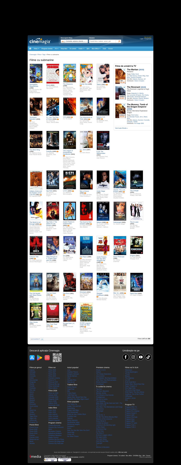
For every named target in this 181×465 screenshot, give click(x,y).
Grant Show (69, 257)
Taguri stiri (33, 418)
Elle (68, 391)
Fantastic (130, 121)
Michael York (100, 267)
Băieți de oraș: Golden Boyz (76, 414)
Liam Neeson (101, 158)
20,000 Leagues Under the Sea (85, 324)
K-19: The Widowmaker (101, 152)
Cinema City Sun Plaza (56, 439)
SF (145, 79)
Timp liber (64, 48)
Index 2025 (52, 412)
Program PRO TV (131, 407)
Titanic (99, 84)
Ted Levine (49, 88)
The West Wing (35, 150)
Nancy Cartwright (67, 90)
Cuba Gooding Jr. (85, 196)
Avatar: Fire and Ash (74, 406)
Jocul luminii (100, 376)
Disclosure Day (101, 429)
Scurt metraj (34, 406)
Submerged (117, 222)
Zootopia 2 (70, 426)
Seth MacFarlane (86, 89)
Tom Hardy (145, 95)
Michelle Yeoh (103, 120)
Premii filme (34, 425)
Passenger (99, 411)
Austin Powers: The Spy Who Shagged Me (102, 258)
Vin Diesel (69, 119)
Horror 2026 (52, 401)
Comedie (146, 120)
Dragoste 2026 (53, 399)
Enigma (132, 256)
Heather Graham (102, 268)
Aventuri (140, 79)
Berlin (31, 441)
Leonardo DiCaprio (135, 95)
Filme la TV (52, 380)
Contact (58, 457)
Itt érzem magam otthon (104, 435)
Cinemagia (33, 54)
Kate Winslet (101, 88)
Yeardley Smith (67, 95)
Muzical (32, 400)
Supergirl (99, 443)
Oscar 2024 (33, 433)
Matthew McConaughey (67, 193)
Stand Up (33, 410)
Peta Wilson (67, 158)
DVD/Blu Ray (137, 455)
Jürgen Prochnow (66, 297)
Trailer (81, 85)
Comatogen (100, 384)
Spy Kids (49, 191)
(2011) (86, 119)
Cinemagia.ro (40, 41)
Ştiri (88, 48)
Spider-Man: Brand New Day (76, 397)
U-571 (65, 191)
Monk (48, 85)
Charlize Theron (72, 372)
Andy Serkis (83, 122)
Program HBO (129, 421)
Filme (39, 54)
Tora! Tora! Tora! (51, 324)
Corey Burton (117, 196)
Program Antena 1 (131, 409)
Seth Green (85, 87)
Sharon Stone (101, 225)
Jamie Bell (85, 121)
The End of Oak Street (132, 390)
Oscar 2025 (33, 431)
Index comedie (53, 416)
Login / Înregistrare (145, 38)
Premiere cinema (54, 378)
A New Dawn (71, 393)
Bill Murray (35, 298)
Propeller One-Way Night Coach (78, 399)
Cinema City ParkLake (55, 443)
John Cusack (117, 296)
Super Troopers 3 (131, 386)
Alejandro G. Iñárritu (137, 93)
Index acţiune (52, 414)
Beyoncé (70, 233)
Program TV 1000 (131, 423)
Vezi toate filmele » (121, 128)
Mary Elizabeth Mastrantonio (86, 260)
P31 (126, 400)
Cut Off (127, 380)
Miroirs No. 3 (100, 415)
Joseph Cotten (53, 327)
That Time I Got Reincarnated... (106, 380)
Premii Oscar (34, 427)
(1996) (54, 260)
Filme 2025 (52, 376)
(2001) (55, 191)
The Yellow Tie (72, 404)
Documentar (34, 380)
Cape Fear (70, 389)
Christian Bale (34, 125)
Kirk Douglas (84, 330)
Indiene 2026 (52, 403)
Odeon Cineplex (139, 81)
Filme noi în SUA (131, 367)
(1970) (48, 326)
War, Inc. (116, 293)
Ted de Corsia (86, 328)
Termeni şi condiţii (49, 457)
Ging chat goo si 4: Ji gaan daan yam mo (51, 258)
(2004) (32, 297)
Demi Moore (86, 152)
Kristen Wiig (141, 76)
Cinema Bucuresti (54, 425)
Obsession (128, 370)
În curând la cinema (103, 387)
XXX (64, 117)
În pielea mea (71, 416)
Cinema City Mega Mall (56, 441)
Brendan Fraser (134, 117)
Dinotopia (83, 292)
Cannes (32, 435)
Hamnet (70, 418)
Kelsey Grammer (116, 260)
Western (146, 98)
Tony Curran (67, 163)
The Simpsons (68, 84)
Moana (127, 376)
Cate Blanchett (34, 300)
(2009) (38, 119)
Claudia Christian (118, 198)
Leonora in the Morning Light (105, 425)
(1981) (37, 194)
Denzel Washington (35, 261)
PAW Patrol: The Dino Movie (134, 392)
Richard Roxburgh (68, 160)
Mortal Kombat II (101, 382)
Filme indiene (52, 388)
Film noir (32, 390)
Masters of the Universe (104, 419)
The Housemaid (72, 412)
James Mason (84, 331)
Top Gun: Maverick (102, 391)
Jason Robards (51, 329)
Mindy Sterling (67, 228)
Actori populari (53, 418)
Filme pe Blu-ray (53, 384)
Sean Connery (70, 157)
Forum (110, 48)
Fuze (98, 413)
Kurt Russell (69, 326)
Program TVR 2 (130, 427)
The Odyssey (129, 378)
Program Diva (129, 419)
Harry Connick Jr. (51, 299)
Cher (69, 378)
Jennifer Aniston (51, 298)
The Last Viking (101, 439)
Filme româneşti (53, 386)
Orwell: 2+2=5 (101, 370)
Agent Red (133, 293)
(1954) (82, 326)
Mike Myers (100, 265)
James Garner (117, 195)
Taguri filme (33, 416)
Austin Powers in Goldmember (68, 223)
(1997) (103, 84)
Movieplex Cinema (54, 431)
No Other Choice (72, 436)
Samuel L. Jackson (102, 227)
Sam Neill (138, 195)
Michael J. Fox (120, 193)
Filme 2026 (52, 374)
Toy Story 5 (100, 433)
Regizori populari (54, 420)
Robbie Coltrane (35, 230)
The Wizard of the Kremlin (105, 395)
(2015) (141, 70)
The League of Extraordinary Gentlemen (68, 152)
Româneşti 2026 (53, 405)
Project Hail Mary (73, 410)
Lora (68, 370)
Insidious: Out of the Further (134, 394)
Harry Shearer (67, 88)
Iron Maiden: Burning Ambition (106, 378)
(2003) (73, 154)
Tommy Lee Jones (102, 196)
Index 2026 (52, 410)
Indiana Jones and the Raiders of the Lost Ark (36, 193)
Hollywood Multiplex (55, 433)
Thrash (127, 374)
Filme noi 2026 (53, 393)
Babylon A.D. (101, 117)
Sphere (99, 222)
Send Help (70, 432)
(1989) (65, 85)
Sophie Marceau (35, 227)
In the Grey (100, 431)
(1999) (32, 88)
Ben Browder (103, 298)
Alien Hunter (34, 322)
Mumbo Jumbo (101, 393)
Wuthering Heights (73, 424)
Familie (32, 386)
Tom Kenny (35, 89)
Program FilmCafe (131, 417)
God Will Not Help (102, 441)
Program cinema (47, 48)
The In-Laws (134, 222)
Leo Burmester (83, 264)
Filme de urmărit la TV (125, 66)
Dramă (141, 98)
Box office (129, 455)
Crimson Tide (34, 257)
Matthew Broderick (50, 153)
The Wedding (100, 401)
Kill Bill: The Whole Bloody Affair (107, 417)
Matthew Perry (36, 153)
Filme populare (73, 402)
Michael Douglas (133, 225)
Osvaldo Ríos (71, 380)
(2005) (132, 192)
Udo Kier (65, 259)
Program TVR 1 (130, 425)
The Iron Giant (51, 293)
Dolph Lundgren (137, 295)
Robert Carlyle (34, 231)
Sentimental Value (73, 422)
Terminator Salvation (33, 118)
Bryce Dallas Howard (33, 127)
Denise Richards (35, 228)
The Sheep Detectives (103, 374)
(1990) (88, 224)
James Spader (36, 325)
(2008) (129, 109)
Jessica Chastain (136, 77)
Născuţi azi (71, 382)
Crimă (32, 378)
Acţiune (135, 79)
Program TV (34, 422)
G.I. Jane (83, 150)
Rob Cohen (134, 115)
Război (32, 402)
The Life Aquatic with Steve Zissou (35, 294)
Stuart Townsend (69, 163)
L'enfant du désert (102, 423)
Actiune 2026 (52, 395)
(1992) (99, 193)
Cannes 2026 (34, 437)
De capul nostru (101, 437)
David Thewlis (83, 295)
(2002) (52, 85)
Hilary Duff (122, 297)
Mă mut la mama (101, 399)
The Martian (132, 69)
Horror (32, 392)
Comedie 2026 (53, 397)
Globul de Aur (34, 439)
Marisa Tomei (120, 294)
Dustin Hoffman (104, 224)
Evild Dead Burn (130, 382)
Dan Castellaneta (68, 92)
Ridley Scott (135, 74)
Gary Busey (100, 197)
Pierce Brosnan (36, 225)
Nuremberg (71, 408)
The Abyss (83, 257)
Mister (32, 396)
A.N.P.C (81, 457)
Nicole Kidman (72, 376)
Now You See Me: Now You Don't (78, 430)
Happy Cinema (53, 437)
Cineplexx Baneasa (54, 435)
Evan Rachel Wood (35, 154)
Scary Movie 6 (101, 421)
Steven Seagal (103, 194)
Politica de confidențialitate (70, 457)
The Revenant (133, 87)
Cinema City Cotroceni (55, 427)
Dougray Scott (134, 259)
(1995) (32, 258)
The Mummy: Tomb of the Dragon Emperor (137, 105)
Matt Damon (133, 76)
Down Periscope (118, 257)
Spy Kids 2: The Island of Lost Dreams (51, 223)
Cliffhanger (128, 396)
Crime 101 (70, 434)
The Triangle (134, 191)
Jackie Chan (53, 262)
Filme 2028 (52, 370)
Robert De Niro (87, 194)
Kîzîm (69, 428)
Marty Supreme (72, 420)
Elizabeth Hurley (102, 270)
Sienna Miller (55, 122)
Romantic (33, 404)
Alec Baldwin (84, 227)
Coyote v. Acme (130, 398)
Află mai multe (122, 452)
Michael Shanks (101, 299)
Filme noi (52, 367)
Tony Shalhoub (53, 87)
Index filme (52, 408)
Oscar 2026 (33, 429)
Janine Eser (33, 327)
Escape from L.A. (69, 323)
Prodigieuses (100, 397)
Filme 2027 (52, 372)
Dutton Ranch (71, 387)
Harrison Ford (103, 156)
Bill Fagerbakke (35, 90)
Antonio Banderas (49, 193)
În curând (73, 48)
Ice (64, 256)
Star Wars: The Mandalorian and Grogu (109, 407)
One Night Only (130, 388)
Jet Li (141, 117)
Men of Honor (84, 191)
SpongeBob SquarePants (34, 85)
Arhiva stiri (33, 420)
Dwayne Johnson (73, 374)
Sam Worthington (33, 122)
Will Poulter (130, 96)
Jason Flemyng (67, 166)
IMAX (50, 429)
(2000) (70, 191)
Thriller (135, 121)
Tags (43, 54)
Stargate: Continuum (100, 294)
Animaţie (32, 372)
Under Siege (101, 191)
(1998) (90, 84)
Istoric (32, 394)
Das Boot (66, 293)
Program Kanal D (131, 413)
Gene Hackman (37, 260)
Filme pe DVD (53, 382)
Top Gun (99, 389)
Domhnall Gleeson (140, 96)
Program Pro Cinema (132, 411)
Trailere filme (72, 385)
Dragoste (33, 382)
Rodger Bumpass (35, 92)
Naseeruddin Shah (69, 161)
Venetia (32, 443)
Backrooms (100, 409)
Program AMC (129, 415)
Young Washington (131, 372)
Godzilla (49, 151)
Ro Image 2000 (139, 123)
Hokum (98, 372)
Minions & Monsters (102, 447)
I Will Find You (72, 395)
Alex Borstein (84, 88)
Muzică (32, 398)
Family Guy (83, 84)
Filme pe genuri (36, 367)
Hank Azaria (69, 87)
